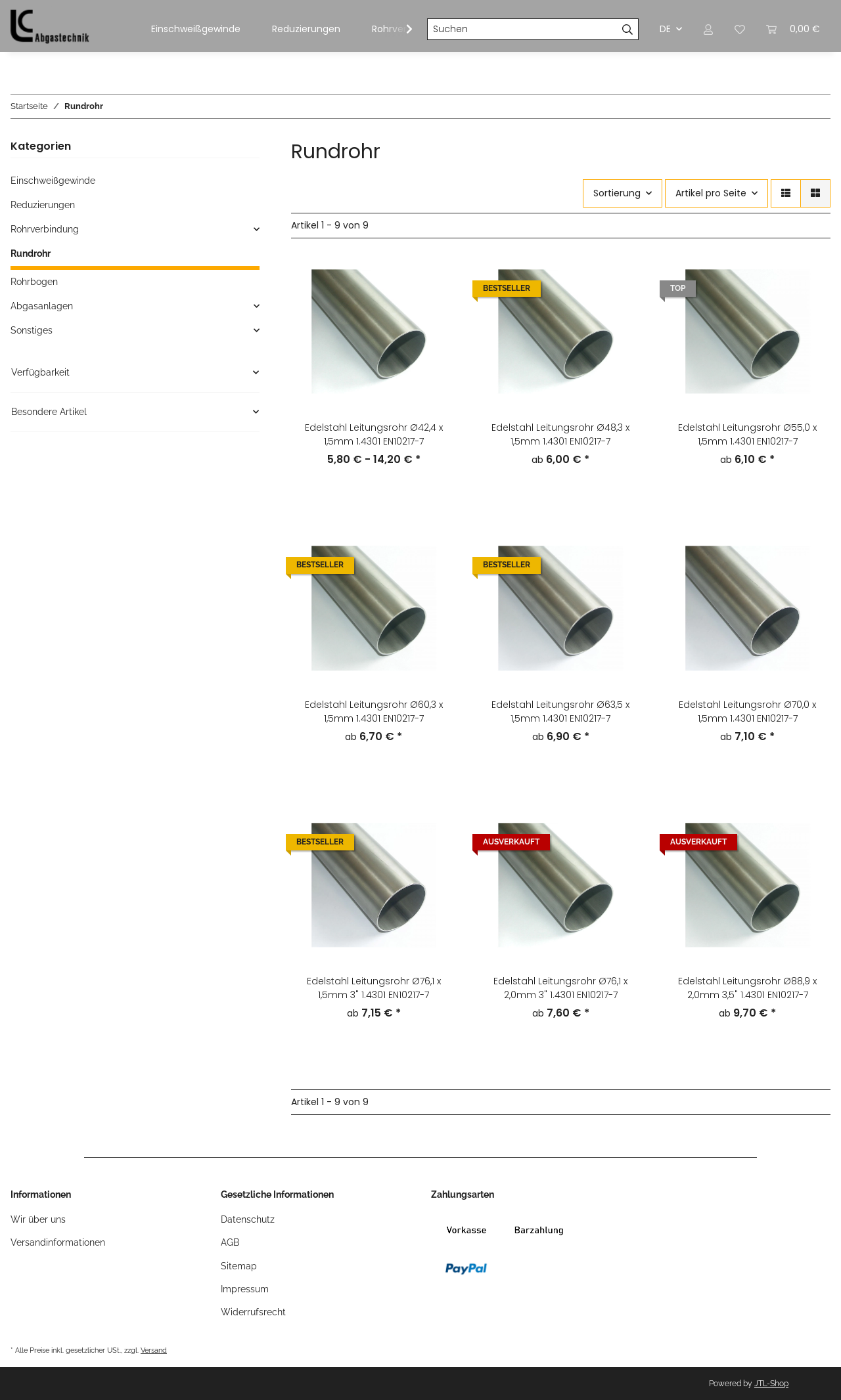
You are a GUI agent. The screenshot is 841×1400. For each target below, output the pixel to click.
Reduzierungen (43, 205)
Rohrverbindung (45, 229)
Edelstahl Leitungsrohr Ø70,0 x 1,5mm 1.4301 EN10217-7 (747, 711)
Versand (154, 1350)
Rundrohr (31, 253)
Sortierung (617, 193)
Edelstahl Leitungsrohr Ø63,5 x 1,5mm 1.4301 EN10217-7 (560, 711)
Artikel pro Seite (710, 193)
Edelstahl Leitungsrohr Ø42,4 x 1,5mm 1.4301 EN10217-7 (374, 434)
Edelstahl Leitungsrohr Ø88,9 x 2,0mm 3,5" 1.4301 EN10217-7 (747, 987)
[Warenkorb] (793, 29)
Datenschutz (248, 1219)
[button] (708, 29)
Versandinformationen (58, 1242)
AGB (230, 1242)
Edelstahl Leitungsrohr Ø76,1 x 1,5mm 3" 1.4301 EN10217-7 (374, 987)
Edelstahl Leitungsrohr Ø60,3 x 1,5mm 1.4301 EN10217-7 (374, 711)
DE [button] (665, 28)
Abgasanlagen (42, 306)
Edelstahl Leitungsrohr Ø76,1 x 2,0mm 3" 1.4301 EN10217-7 (560, 987)
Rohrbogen (34, 281)
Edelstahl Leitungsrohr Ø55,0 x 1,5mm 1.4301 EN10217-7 (747, 434)
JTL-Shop (771, 1383)
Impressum (245, 1289)
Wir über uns (38, 1219)
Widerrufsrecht (253, 1312)
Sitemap (239, 1266)
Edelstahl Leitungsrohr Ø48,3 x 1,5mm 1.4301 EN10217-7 (560, 434)
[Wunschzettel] (740, 29)
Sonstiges (32, 330)
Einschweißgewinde (53, 180)
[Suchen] (522, 29)
